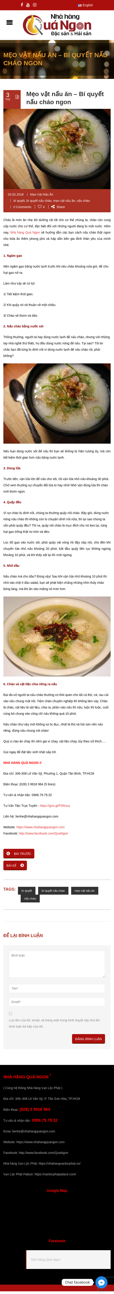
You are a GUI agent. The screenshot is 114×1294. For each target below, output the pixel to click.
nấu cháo (83, 203)
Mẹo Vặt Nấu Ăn (41, 197)
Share (58, 209)
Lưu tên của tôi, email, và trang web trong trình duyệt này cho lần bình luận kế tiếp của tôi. (54, 1026)
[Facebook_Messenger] (101, 1282)
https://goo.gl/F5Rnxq (55, 808)
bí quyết (19, 203)
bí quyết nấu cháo (39, 203)
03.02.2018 (16, 197)
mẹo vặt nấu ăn (64, 203)
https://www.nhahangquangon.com (40, 830)
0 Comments (22, 209)
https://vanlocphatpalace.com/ (55, 1177)
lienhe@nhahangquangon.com (33, 1134)
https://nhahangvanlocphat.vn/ (60, 1166)
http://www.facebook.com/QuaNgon (43, 836)
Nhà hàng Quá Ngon (25, 235)
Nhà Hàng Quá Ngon (45, 1262)
